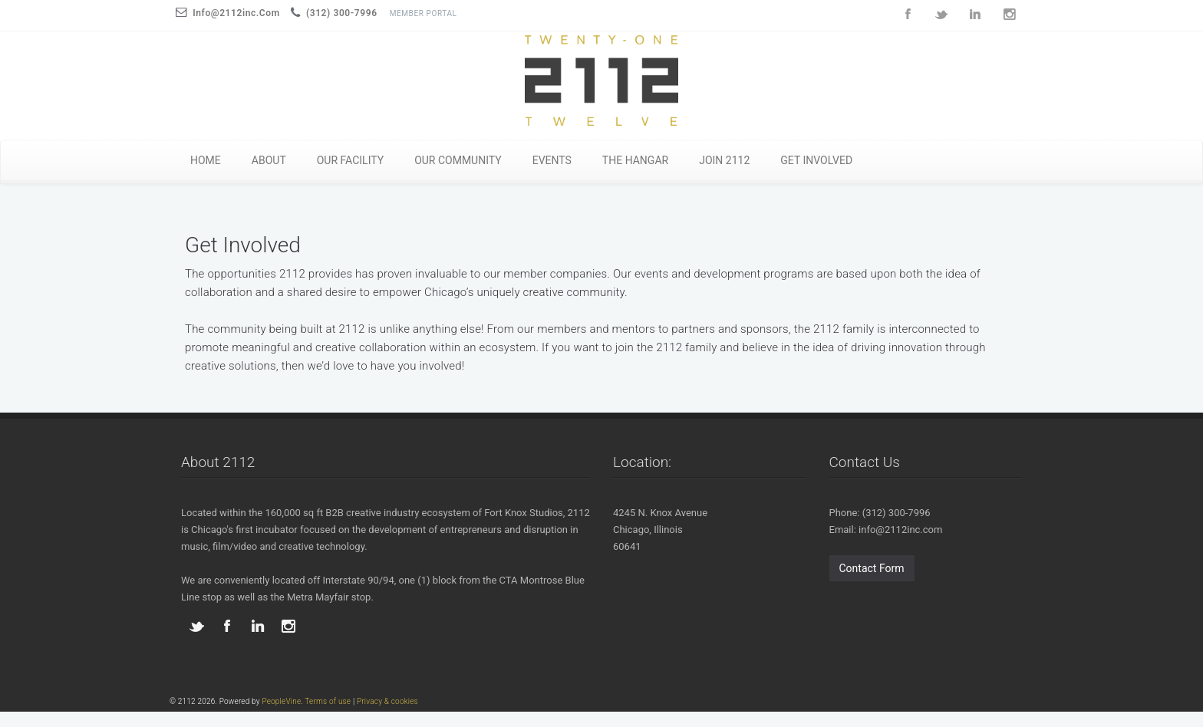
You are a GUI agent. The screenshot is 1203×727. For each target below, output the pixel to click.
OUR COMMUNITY (458, 160)
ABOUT (269, 160)
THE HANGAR (635, 160)
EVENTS (552, 160)
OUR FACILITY (350, 160)
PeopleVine (281, 701)
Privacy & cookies (387, 701)
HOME (205, 160)
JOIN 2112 (724, 160)
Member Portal (423, 13)
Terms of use (328, 701)
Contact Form (872, 568)
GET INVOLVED (816, 160)
